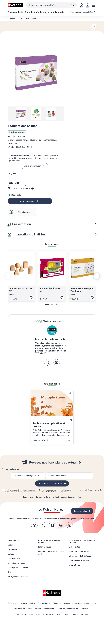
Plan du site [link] (13, 603)
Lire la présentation (32, 166)
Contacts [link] (74, 614)
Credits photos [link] (44, 603)
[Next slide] (97, 276)
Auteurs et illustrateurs (79, 551)
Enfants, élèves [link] (44, 547)
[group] (21, 113)
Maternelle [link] (12, 545)
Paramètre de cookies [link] (23, 609)
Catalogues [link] (85, 609)
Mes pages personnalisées (83, 12)
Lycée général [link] (14, 558)
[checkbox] (3, 490)
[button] (36, 72)
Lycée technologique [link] (16, 563)
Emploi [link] (38, 609)
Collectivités (74, 547)
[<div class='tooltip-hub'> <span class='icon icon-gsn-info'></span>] (32, 188)
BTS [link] (9, 572)
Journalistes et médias (79, 560)
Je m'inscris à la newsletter (50, 483)
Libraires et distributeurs (80, 556)
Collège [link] (11, 554)
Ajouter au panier (28, 201)
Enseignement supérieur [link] (18, 576)
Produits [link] (84, 614)
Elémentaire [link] (12, 549)
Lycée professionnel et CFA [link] (19, 567)
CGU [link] (59, 614)
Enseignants (13, 540)
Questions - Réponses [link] (45, 614)
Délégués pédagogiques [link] (67, 609)
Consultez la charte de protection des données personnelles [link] (58, 497)
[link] (47, 362)
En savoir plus (28, 497)
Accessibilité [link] (49, 609)
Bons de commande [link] (24, 614)
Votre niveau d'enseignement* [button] (26, 475)
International (74, 565)
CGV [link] (66, 614)
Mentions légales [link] (28, 603)
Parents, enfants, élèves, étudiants (49, 541)
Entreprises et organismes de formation (82, 541)
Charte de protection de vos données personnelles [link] (74, 603)
